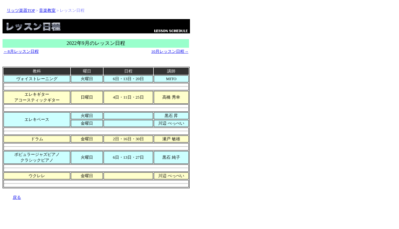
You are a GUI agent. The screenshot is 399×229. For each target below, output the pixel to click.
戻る (17, 197)
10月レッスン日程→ (169, 51)
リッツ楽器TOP (21, 10)
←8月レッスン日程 (21, 51)
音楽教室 (47, 10)
